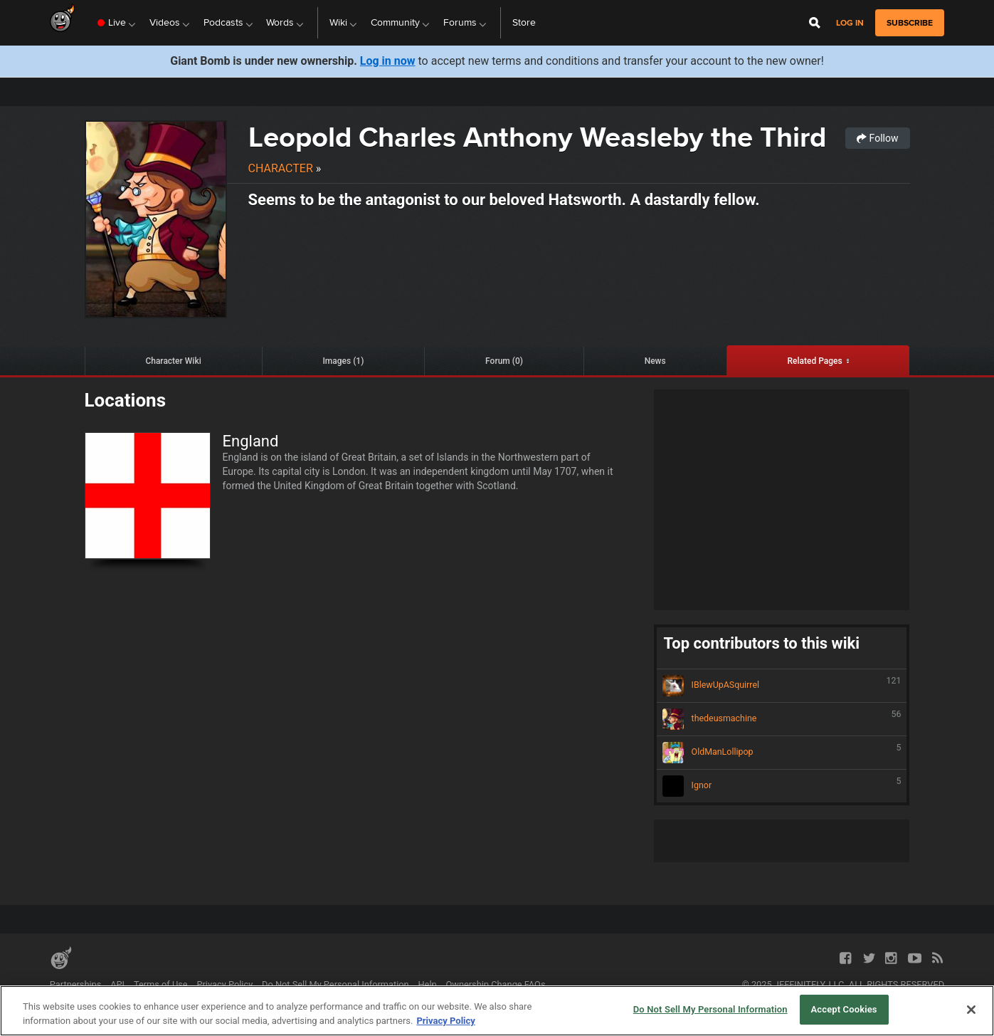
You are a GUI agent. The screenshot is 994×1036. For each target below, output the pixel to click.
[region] (497, 1010)
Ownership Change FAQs (496, 984)
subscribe (910, 22)
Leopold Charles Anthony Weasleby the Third (537, 137)
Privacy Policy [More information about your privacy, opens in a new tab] (445, 1020)
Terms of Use (161, 984)
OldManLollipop (782, 752)
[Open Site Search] (815, 23)
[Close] (971, 1009)
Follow (877, 138)
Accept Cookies (844, 1009)
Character (280, 168)
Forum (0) (504, 361)
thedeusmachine (782, 719)
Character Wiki (173, 361)
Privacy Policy (224, 984)
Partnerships (76, 984)
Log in (850, 23)
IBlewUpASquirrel (782, 685)
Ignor (782, 786)
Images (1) (343, 361)
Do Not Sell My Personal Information (335, 984)
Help (427, 984)
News (655, 361)
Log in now (388, 61)
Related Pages (814, 361)
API (117, 984)
